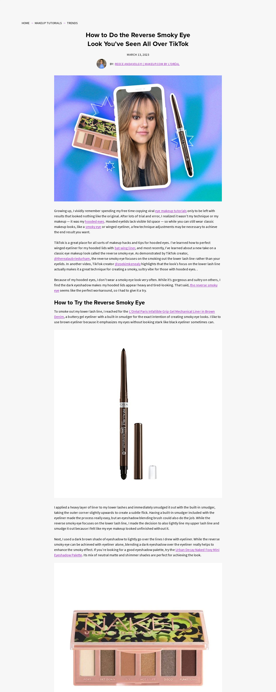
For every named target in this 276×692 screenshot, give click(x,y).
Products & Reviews (46, 7)
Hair (89, 7)
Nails (65, 7)
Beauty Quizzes (230, 7)
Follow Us (249, 7)
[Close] (269, 682)
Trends (72, 23)
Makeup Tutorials (19, 7)
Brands (193, 7)
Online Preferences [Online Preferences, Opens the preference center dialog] (205, 682)
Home (25, 23)
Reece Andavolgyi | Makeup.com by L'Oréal (147, 63)
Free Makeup (209, 7)
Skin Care (78, 7)
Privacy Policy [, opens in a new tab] (49, 687)
